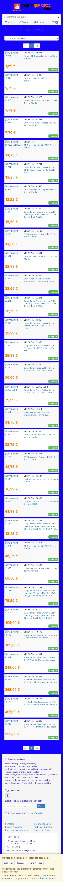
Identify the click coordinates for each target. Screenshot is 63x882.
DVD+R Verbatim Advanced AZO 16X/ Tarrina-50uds (28, 434)
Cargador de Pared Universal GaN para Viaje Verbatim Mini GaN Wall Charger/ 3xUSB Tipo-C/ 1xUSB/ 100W (29, 591)
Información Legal (42, 823)
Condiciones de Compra (16, 830)
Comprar (53, 69)
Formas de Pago (42, 830)
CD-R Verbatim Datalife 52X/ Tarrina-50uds (24, 256)
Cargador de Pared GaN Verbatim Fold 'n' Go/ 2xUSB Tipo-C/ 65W (31, 369)
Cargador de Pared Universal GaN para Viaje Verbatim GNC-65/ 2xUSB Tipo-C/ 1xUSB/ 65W (29, 302)
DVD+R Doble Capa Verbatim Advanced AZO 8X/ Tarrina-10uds (30, 280)
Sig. (37, 45)
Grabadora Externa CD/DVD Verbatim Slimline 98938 (29, 501)
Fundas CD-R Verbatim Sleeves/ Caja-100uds (25, 56)
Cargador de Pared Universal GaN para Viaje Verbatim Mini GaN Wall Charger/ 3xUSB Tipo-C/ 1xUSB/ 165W (29, 614)
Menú (9, 22)
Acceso (24, 22)
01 (32, 45)
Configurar (8, 863)
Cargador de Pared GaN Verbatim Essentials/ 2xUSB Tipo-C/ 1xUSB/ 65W (31, 324)
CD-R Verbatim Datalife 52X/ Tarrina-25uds (24, 145)
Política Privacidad (13, 827)
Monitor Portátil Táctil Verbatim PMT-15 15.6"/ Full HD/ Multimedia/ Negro (29, 680)
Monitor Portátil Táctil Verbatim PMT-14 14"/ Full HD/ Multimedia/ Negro (28, 658)
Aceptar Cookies (35, 863)
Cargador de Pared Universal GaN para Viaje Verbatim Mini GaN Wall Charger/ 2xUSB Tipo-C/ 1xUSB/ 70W (29, 524)
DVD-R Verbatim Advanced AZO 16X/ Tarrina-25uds (28, 234)
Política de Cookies (47, 878)
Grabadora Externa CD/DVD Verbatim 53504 (25, 479)
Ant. (26, 45)
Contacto (40, 22)
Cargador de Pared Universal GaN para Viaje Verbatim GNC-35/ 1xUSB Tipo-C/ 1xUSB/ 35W (29, 213)
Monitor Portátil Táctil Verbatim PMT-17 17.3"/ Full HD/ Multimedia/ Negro (29, 703)
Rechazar (20, 863)
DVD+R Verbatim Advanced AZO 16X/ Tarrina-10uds (28, 122)
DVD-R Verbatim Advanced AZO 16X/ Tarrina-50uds (28, 457)
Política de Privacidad (35, 813)
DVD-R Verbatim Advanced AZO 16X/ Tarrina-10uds (28, 100)
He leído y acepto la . (26, 813)
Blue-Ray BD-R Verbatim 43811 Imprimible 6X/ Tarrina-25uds (29, 413)
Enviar (40, 806)
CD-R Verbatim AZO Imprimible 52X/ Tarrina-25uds (28, 189)
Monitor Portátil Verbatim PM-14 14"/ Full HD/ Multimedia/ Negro (31, 636)
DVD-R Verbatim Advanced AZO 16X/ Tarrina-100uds (28, 568)
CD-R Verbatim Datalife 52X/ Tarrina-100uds (25, 546)
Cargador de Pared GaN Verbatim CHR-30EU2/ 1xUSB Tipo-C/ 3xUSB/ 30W (29, 168)
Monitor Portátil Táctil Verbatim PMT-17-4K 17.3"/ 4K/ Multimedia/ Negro (28, 725)
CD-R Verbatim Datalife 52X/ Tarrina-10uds (24, 78)
